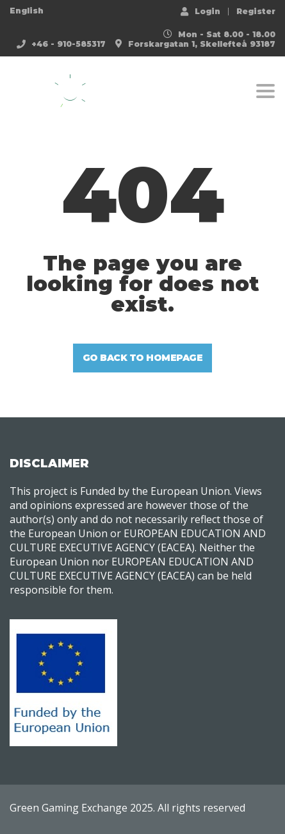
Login (200, 10)
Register (255, 11)
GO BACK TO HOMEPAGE (143, 357)
